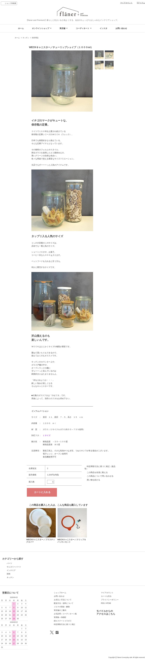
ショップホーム (60, 593)
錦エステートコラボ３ (62, 621)
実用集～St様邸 (60, 617)
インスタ (103, 28)
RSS (103, 603)
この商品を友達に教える (97, 472)
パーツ (9, 563)
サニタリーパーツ (14, 567)
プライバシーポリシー (110, 600)
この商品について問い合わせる (100, 476)
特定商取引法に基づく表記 (64, 624)
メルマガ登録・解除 (62, 607)
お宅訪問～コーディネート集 (65, 614)
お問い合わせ (121, 28)
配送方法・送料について (63, 603)
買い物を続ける (93, 480)
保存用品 (35, 38)
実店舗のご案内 (60, 610)
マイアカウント (126, 3)
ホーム (21, 28)
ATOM (108, 603)
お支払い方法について (62, 600)
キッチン (26, 38)
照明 (8, 574)
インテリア (11, 570)
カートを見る (106, 596)
